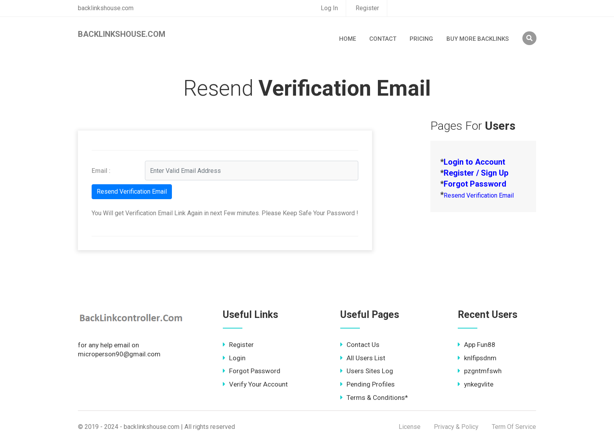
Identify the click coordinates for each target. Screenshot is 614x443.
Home (347, 38)
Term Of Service (514, 426)
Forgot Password (251, 371)
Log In (329, 8)
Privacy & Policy (456, 426)
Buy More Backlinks (477, 38)
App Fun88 (476, 345)
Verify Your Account (255, 384)
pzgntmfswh (480, 371)
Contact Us (359, 345)
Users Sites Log (366, 371)
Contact (382, 38)
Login (234, 358)
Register (367, 8)
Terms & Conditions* (374, 397)
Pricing (421, 38)
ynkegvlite (475, 384)
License (410, 426)
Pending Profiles (367, 384)
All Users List (362, 358)
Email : (101, 170)
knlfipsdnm (477, 358)
